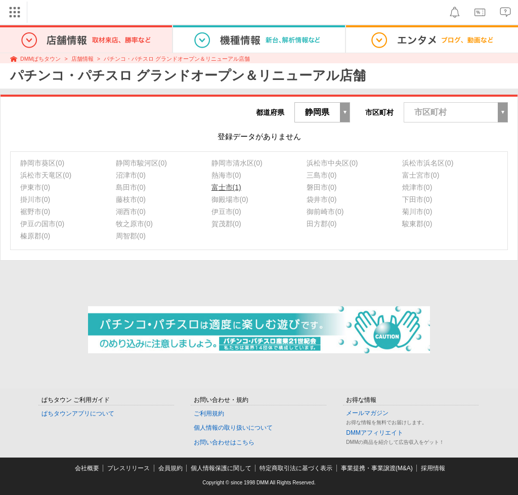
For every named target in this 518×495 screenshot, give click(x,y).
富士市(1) (226, 187)
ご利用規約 (209, 413)
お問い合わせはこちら (224, 442)
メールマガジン (367, 413)
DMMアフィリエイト (374, 432)
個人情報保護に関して (221, 468)
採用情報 (433, 468)
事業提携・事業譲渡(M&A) (377, 468)
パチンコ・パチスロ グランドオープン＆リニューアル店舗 (177, 59)
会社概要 (87, 468)
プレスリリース (128, 468)
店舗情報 (82, 59)
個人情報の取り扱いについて (233, 427)
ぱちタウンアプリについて (77, 413)
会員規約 (170, 468)
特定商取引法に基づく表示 (296, 468)
